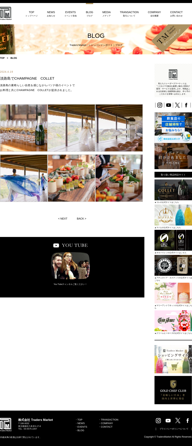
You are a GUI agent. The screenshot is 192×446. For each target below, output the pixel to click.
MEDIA (106, 14)
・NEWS (80, 423)
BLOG (89, 14)
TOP (31, 14)
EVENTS (70, 14)
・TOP (78, 419)
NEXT (63, 218)
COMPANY (154, 14)
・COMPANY (105, 423)
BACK (80, 218)
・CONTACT (105, 426)
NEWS (51, 14)
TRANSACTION (129, 14)
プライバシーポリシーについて (174, 429)
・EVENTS (81, 426)
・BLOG (79, 430)
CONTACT (176, 14)
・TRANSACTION (108, 419)
